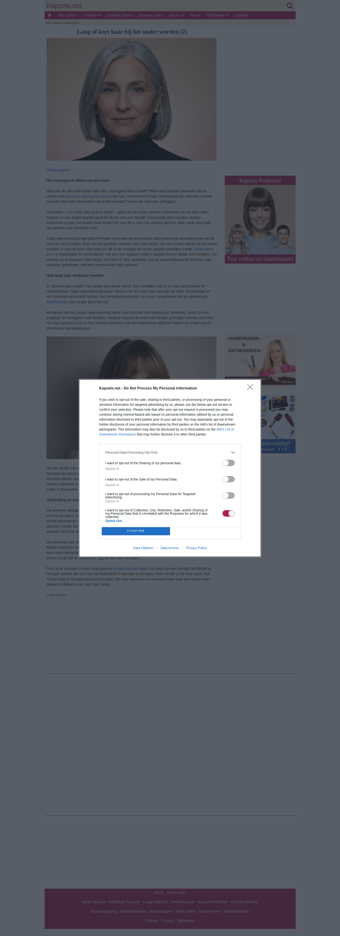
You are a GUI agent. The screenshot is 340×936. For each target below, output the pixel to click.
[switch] (228, 463)
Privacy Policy (196, 548)
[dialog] (170, 468)
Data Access (170, 548)
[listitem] (170, 452)
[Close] (251, 388)
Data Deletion (143, 548)
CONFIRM (136, 531)
